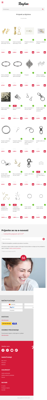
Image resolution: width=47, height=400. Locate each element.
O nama (3, 386)
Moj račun (4, 360)
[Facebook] (2, 350)
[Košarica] (43, 2)
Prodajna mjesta (5, 388)
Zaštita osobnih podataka (15, 248)
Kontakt (3, 390)
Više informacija (4, 320)
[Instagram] (7, 350)
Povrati (3, 377)
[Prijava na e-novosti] (44, 239)
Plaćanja (3, 362)
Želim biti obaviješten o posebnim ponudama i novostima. (15, 243)
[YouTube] (11, 350)
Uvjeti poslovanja (5, 373)
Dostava (3, 364)
